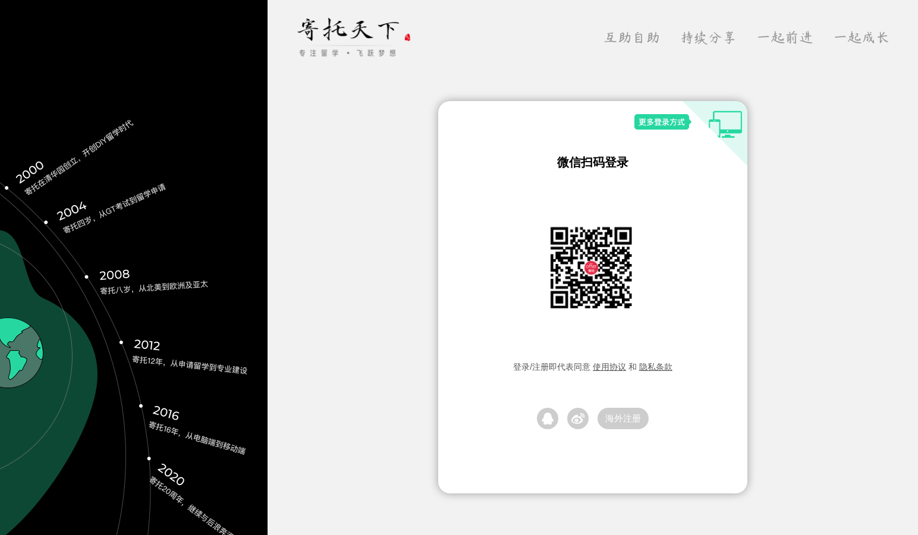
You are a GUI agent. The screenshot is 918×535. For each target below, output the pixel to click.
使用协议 (609, 367)
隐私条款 (655, 367)
